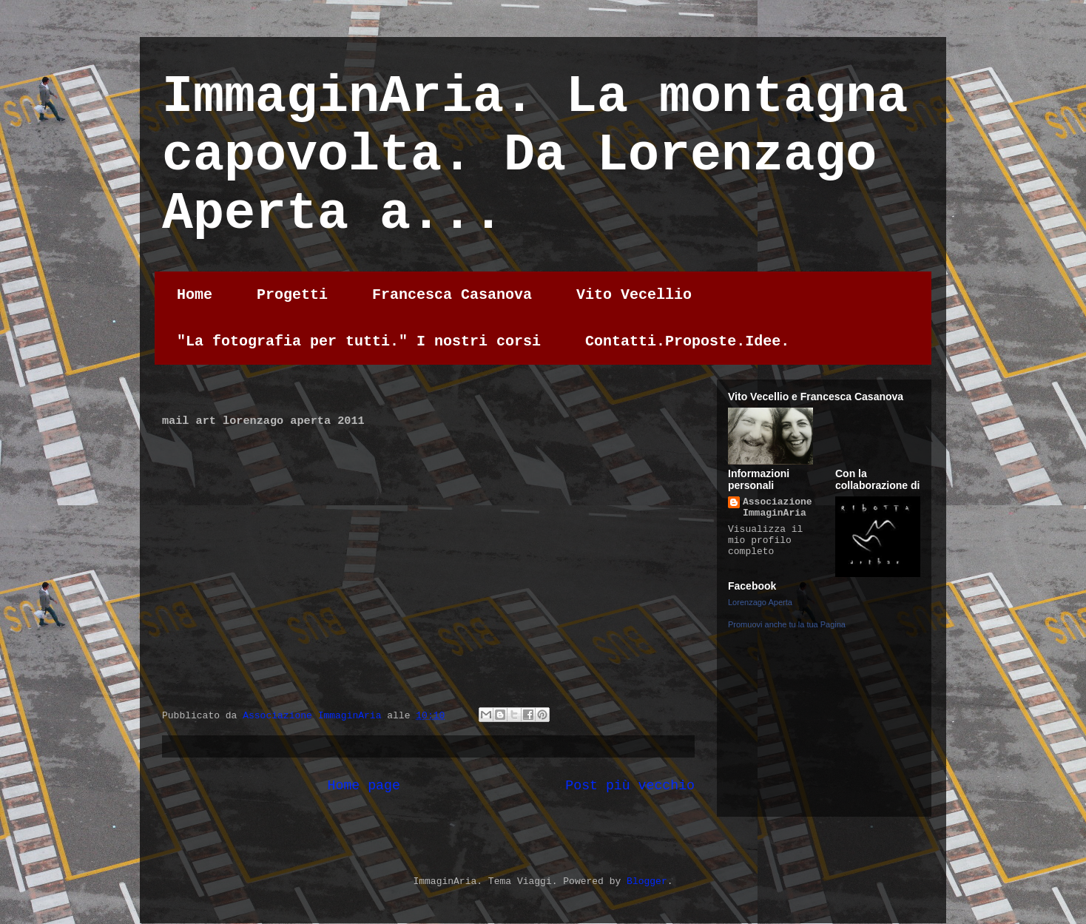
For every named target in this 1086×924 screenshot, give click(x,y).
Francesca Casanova (452, 294)
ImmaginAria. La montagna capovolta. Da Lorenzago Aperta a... (535, 155)
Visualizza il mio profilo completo (765, 540)
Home (194, 294)
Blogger (647, 881)
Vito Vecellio (634, 294)
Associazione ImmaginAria (777, 507)
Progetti (292, 294)
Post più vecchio (630, 785)
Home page (364, 785)
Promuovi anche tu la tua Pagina (787, 624)
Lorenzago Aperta (760, 602)
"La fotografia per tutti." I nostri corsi (359, 341)
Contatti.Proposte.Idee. (687, 341)
